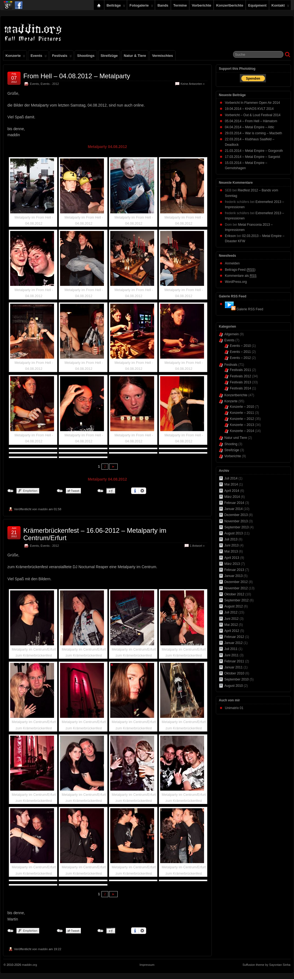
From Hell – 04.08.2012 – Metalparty (76, 76)
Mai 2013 (231, 551)
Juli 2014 (231, 478)
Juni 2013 (231, 545)
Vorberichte (201, 5)
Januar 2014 (233, 509)
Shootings (85, 56)
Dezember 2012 (236, 582)
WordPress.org (236, 282)
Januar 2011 (233, 667)
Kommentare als (240, 276)
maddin (43, 509)
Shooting (230, 444)
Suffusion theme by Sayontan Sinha (266, 964)
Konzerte (15, 57)
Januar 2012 (233, 643)
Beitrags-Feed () (240, 270)
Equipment (257, 5)
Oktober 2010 (234, 673)
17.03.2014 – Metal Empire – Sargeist (252, 157)
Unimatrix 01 (234, 708)
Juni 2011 (231, 655)
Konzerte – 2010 (242, 407)
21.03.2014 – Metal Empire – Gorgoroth (254, 151)
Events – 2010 (240, 346)
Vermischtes (162, 56)
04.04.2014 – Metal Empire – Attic (249, 127)
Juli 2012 (231, 612)
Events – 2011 (240, 352)
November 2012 (236, 588)
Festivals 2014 (240, 388)
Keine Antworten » (192, 83)
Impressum (147, 964)
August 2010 (233, 686)
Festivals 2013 (240, 382)
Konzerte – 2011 (242, 413)
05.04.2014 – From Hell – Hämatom (251, 121)
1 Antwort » (197, 545)
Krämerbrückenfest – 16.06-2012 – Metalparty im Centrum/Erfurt (94, 534)
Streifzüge (109, 56)
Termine (180, 5)
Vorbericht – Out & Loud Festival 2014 (253, 115)
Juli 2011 (231, 649)
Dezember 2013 (236, 515)
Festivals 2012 (240, 376)
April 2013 (231, 558)
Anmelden (232, 263)
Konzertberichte (229, 5)
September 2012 (236, 600)
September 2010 (236, 679)
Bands (162, 5)
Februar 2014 (234, 503)
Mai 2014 (231, 484)
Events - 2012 (50, 83)
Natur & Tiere (135, 56)
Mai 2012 (231, 625)
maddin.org (29, 964)
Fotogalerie (141, 6)
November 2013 (236, 521)
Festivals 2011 (240, 370)
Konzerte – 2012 (242, 419)
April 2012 (231, 631)
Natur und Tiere (235, 438)
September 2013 (236, 527)
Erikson (230, 236)
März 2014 (232, 497)
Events (38, 57)
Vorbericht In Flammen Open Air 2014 (252, 103)
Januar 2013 (233, 576)
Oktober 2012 (234, 594)
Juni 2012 (231, 619)
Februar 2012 (234, 637)
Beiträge (116, 6)
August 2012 (233, 606)
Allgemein (231, 334)
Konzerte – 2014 (242, 431)
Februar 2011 (234, 661)
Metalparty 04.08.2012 (107, 146)
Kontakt (280, 6)
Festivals (62, 57)
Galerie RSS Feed (249, 309)
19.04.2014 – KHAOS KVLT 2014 (249, 109)
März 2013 (232, 564)
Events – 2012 (240, 358)
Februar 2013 (234, 570)
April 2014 (231, 491)
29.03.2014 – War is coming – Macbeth (253, 133)
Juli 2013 (231, 539)
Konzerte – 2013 (242, 425)
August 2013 (233, 533)
